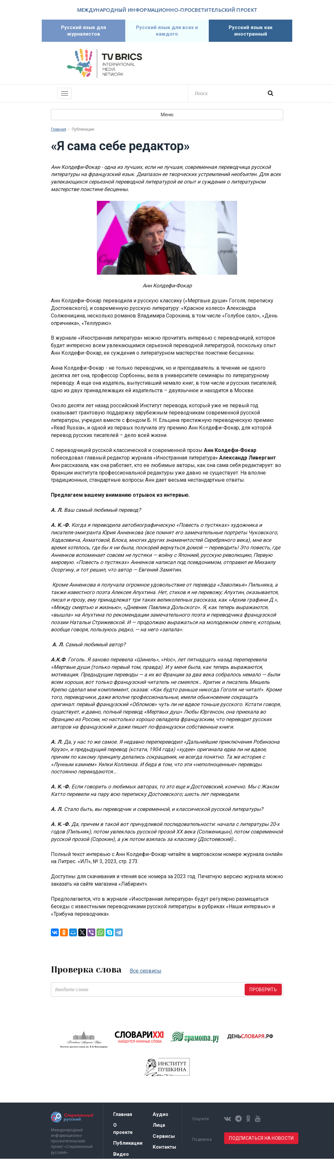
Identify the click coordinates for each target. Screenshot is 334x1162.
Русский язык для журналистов (83, 32)
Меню (167, 118)
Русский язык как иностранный (250, 32)
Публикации (128, 1146)
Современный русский (229, 66)
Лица (159, 1128)
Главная (58, 132)
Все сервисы (145, 974)
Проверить (263, 992)
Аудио (160, 1118)
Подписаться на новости (261, 1141)
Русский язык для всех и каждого (167, 32)
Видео (121, 1157)
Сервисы (164, 1139)
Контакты (164, 1150)
